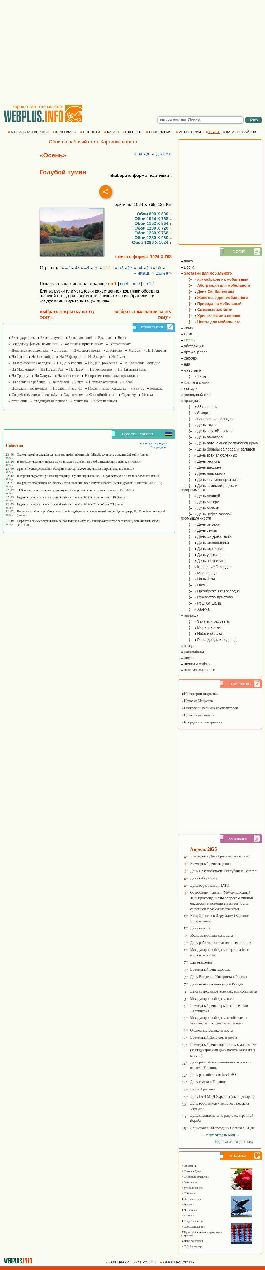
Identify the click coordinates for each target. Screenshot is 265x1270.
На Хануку (43, 376)
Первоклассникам (103, 382)
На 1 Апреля (156, 350)
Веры (122, 338)
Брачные (105, 338)
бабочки (189, 358)
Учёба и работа (192, 1187)
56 (159, 267)
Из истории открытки (199, 694)
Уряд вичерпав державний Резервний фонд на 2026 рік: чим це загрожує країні (70, 469)
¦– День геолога (200, 461)
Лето (186, 334)
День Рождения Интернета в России (218, 977)
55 (149, 267)
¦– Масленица (199, 573)
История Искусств (197, 701)
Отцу (79, 382)
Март (209, 1135)
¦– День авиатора (202, 437)
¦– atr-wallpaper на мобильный (214, 279)
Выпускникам (120, 344)
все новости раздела (153, 443)
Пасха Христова (202, 1089)
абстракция (192, 346)
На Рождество (101, 369)
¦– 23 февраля (199, 407)
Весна (188, 267)
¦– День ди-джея (201, 467)
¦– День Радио (199, 425)
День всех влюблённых (30, 350)
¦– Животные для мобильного (214, 297)
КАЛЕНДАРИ (117, 1262)
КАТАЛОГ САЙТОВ (240, 132)
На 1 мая (18, 357)
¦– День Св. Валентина (207, 291)
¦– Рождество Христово (207, 597)
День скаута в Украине (208, 1082)
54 (140, 267)
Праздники (189, 1165)
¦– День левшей (200, 496)
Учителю (81, 401)
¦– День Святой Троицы (207, 431)
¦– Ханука (195, 609)
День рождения (192, 1240)
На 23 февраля (70, 357)
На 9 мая (118, 357)
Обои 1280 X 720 (153, 228)
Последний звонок (67, 388)
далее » (164, 153)
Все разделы (158, 447)
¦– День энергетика (203, 561)
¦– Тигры (194, 376)
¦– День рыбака (200, 524)
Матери (134, 350)
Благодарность (23, 338)
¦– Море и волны (201, 627)
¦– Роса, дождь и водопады (210, 640)
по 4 (124, 283)
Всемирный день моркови (210, 864)
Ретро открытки (192, 1221)
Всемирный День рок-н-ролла (213, 1037)
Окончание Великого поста (211, 1030)
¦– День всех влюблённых (209, 455)
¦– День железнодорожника (210, 479)
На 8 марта (96, 357)
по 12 (148, 283)
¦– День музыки (200, 508)
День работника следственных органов (220, 943)
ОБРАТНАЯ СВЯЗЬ (177, 1262)
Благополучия (52, 338)
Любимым (114, 350)
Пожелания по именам (29, 388)
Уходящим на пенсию (50, 401)
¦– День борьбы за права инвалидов (218, 449)
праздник (190, 401)
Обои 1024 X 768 (153, 219)
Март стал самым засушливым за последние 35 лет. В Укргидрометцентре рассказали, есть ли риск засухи (88, 521)
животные (191, 370)
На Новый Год (52, 369)
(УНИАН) (135, 461)
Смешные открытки (195, 1176)
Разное (139, 388)
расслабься (192, 652)
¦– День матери (200, 502)
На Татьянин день (132, 369)
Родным (156, 388)
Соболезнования (192, 1226)
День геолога (200, 928)
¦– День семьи (199, 530)
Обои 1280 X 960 (153, 238)
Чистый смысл (105, 401)
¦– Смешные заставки (207, 310)
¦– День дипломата (203, 473)
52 (121, 267)
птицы (188, 646)
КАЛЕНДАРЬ (64, 132)
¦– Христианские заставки (210, 316)
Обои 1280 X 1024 (152, 242)
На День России (69, 363)
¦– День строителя (202, 549)
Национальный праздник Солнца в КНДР (222, 1128)
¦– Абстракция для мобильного (215, 285)
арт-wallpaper (194, 352)
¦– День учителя (200, 555)
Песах (127, 382)
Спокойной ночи (102, 395)
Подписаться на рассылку (235, 1142)
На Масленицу (23, 369)
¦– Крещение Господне (206, 567)
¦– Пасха (194, 585)
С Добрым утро (192, 1246)
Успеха (147, 395)
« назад (141, 153)
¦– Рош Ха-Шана (201, 603)
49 (86, 267)
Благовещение (201, 962)
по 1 (112, 283)
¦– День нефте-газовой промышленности (206, 516)
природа (189, 615)
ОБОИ (213, 132)
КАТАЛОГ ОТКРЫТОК (123, 132)
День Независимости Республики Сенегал (223, 871)
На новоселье (68, 376)
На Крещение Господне (141, 363)
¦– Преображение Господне (210, 591)
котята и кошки (195, 382)
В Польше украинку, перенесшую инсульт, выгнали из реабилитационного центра (72, 461)
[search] (201, 120)
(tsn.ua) (144, 454)
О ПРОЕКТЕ (145, 1262)
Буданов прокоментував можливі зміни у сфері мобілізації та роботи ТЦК (66, 497)
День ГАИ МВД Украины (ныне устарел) (222, 1097)
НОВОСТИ (90, 132)
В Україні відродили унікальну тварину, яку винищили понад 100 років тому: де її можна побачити (83, 476)
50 (96, 267)
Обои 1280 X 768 (153, 233)
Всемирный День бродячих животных (220, 856)
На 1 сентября (42, 357)
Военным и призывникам (83, 344)
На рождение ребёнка (28, 382)
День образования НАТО (209, 886)
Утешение (19, 401)
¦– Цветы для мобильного (210, 322)
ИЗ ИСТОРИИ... (190, 132)
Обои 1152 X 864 (153, 223)
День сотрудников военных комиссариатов (223, 991)
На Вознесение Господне (31, 363)
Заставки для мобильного (206, 273)
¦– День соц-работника (206, 536)
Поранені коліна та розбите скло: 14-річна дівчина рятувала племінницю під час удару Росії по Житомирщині (91, 511)
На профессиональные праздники (111, 376)
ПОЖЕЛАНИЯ (159, 132)
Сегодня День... (192, 1171)
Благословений (80, 338)
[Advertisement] (49, 52)
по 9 (136, 283)
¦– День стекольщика (205, 542)
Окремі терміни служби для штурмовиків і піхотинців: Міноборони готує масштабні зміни (78, 454)
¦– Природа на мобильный (211, 303)
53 (130, 267)
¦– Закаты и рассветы (205, 621)
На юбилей (60, 382)
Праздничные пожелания (107, 388)
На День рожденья (102, 363)
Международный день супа (211, 935)
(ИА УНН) (155, 483)
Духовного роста (87, 350)
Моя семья (189, 1182)
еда (185, 364)
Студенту (128, 395)
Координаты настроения (201, 722)
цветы (187, 658)
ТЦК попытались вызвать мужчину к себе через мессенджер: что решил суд (68, 490)
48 (77, 267)
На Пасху (76, 369)
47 (67, 267)
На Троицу (20, 376)
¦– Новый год (198, 579)
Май (231, 1135)
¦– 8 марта (196, 413)
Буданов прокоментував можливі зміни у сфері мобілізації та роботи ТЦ (65, 504)
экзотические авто (198, 670)
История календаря (197, 715)
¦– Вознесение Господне (207, 419)
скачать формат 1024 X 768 (143, 257)
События (188, 1193)
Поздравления (191, 1198)
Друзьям (61, 350)
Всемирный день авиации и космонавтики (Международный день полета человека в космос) (223, 1050)
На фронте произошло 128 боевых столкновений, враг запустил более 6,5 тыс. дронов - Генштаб (82, 483)
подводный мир (196, 394)
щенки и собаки (196, 664)
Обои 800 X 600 (154, 214)
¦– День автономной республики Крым (219, 443)
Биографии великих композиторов (209, 708)
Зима (187, 328)
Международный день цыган (212, 999)
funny (187, 261)
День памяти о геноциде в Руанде (216, 984)
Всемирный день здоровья (210, 969)
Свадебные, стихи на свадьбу (35, 395)
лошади (189, 388)
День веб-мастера (204, 878)
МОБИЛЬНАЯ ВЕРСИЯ (28, 132)
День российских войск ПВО (213, 1075)
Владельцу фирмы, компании (35, 344)
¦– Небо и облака (201, 633)
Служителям (73, 395)
